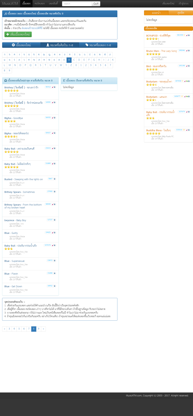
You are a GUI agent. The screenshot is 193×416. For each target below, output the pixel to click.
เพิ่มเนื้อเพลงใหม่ (18, 34)
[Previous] (4, 329)
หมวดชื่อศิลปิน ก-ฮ (59, 45)
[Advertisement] (27, 363)
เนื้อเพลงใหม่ (21, 45)
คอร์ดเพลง (40, 3)
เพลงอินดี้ (53, 3)
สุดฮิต (180, 12)
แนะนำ (156, 12)
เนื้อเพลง (27, 3)
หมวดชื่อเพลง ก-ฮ (98, 45)
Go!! (96, 3)
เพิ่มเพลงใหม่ (168, 3)
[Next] (43, 329)
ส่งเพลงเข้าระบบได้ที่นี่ (32, 28)
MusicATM (10, 3)
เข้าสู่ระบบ (184, 3)
